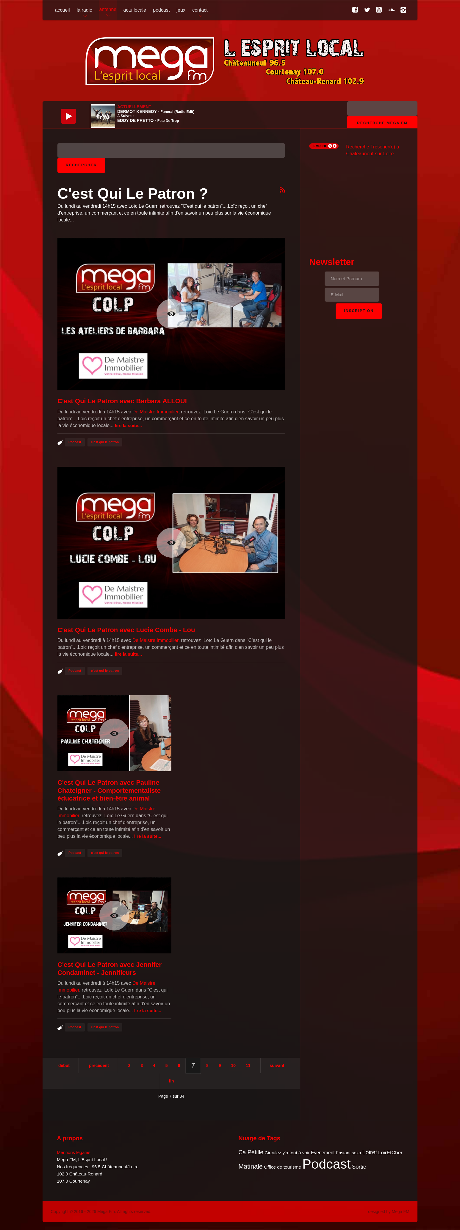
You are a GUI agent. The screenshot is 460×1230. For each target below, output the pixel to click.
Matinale (250, 1166)
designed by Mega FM (388, 1211)
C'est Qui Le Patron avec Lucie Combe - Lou (126, 630)
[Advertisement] (358, 201)
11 (248, 1065)
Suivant (277, 1065)
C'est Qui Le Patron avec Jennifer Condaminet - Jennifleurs (109, 968)
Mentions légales (73, 1152)
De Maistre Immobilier (155, 411)
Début (64, 1065)
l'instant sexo (348, 1152)
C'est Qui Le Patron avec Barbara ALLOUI (122, 401)
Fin (171, 1081)
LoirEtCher (390, 1152)
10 (233, 1065)
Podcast (74, 442)
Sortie (359, 1167)
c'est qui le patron (105, 442)
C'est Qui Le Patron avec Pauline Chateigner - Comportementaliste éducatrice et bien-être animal (109, 790)
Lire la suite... (128, 425)
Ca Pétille (250, 1152)
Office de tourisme (282, 1166)
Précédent (99, 1065)
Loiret (369, 1152)
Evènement (323, 1152)
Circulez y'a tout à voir (287, 1152)
